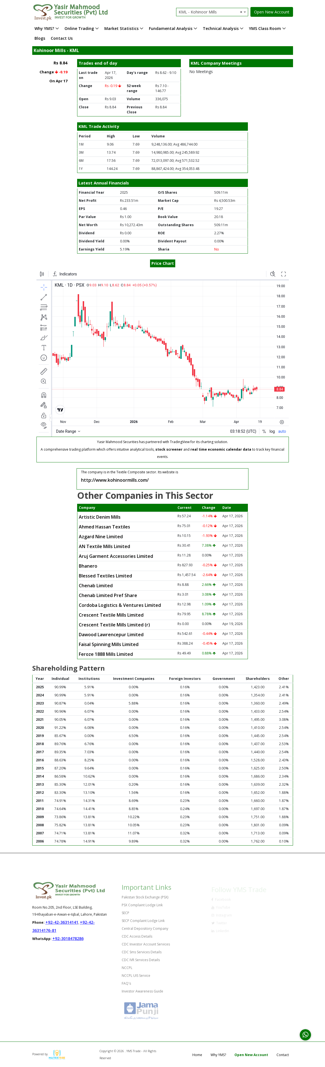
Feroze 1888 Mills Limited (106, 654)
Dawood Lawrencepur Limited (111, 634)
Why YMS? (44, 28)
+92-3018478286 (68, 942)
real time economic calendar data (220, 449)
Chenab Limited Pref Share (108, 595)
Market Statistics (121, 28)
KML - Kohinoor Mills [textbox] (210, 12)
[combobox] (212, 12)
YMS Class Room (265, 28)
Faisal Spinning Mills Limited (109, 644)
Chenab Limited (96, 585)
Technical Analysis (221, 28)
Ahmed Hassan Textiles (104, 527)
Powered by (48, 1054)
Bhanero (88, 566)
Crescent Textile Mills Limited (111, 615)
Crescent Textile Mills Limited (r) (114, 625)
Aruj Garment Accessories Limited (116, 556)
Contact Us (62, 38)
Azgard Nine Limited (101, 537)
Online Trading (79, 28)
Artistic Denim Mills (100, 517)
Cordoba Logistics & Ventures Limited (120, 605)
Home (197, 1054)
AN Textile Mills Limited (104, 546)
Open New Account (271, 12)
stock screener (169, 449)
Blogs (39, 38)
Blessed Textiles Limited (105, 576)
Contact (282, 1054)
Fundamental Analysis (170, 28)
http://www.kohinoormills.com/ (115, 480)
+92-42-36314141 (61, 926)
